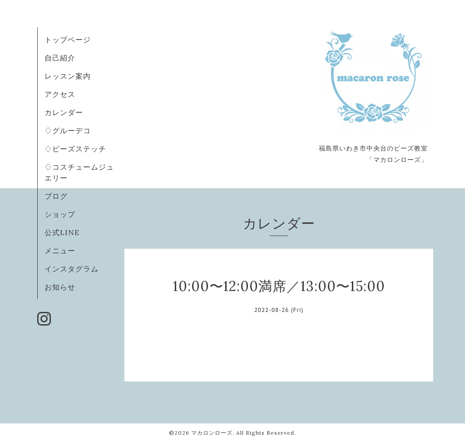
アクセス (60, 94)
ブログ (56, 196)
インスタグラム (72, 268)
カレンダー (64, 112)
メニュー (60, 250)
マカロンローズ (211, 432)
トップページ (68, 39)
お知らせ (60, 286)
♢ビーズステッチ (75, 148)
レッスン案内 (68, 75)
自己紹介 (60, 57)
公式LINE (62, 232)
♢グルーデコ (68, 130)
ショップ (60, 214)
